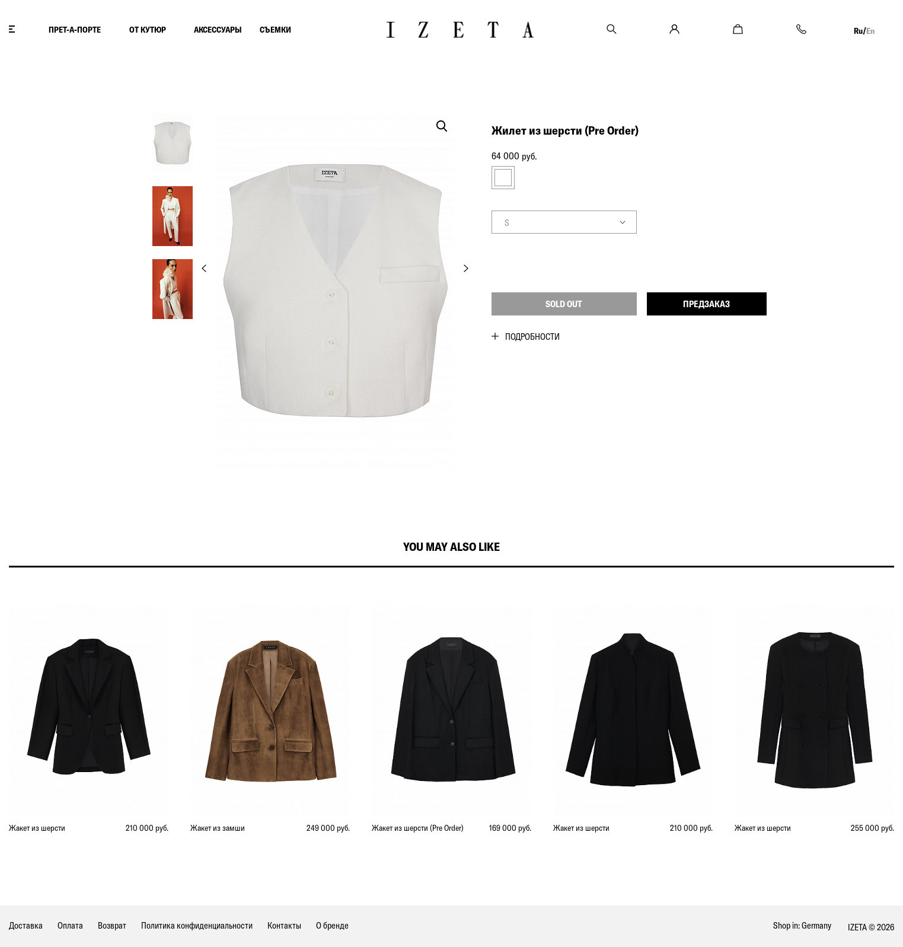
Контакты (284, 925)
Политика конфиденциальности (197, 925)
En (870, 30)
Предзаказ (706, 304)
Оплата (70, 925)
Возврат (112, 925)
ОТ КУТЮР (147, 29)
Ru (858, 30)
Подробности (532, 336)
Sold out (563, 304)
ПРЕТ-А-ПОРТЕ (75, 29)
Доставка (26, 925)
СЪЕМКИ (275, 29)
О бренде (332, 925)
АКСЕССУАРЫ (218, 29)
